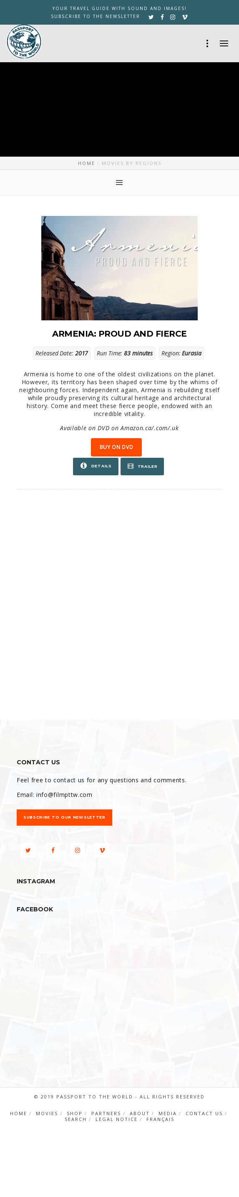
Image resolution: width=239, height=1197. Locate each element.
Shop (75, 1113)
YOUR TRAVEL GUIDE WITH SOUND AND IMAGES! (120, 8)
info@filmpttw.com (64, 795)
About (140, 1113)
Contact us (204, 1113)
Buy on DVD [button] (116, 447)
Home (18, 1113)
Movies (47, 1113)
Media (167, 1113)
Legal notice (117, 1119)
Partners (106, 1113)
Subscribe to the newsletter (95, 16)
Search (76, 1119)
